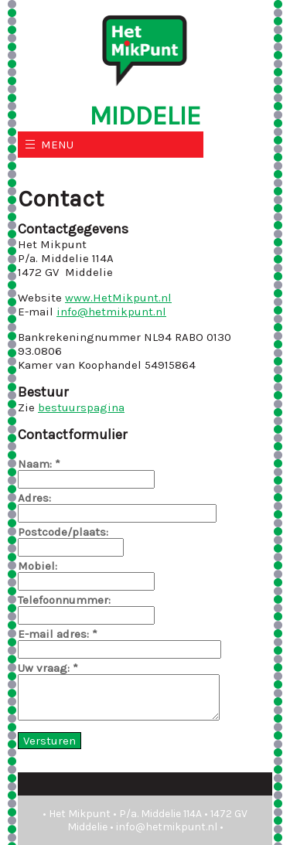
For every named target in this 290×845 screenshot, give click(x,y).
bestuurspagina (81, 407)
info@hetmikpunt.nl (111, 312)
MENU (57, 145)
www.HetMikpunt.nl (118, 298)
